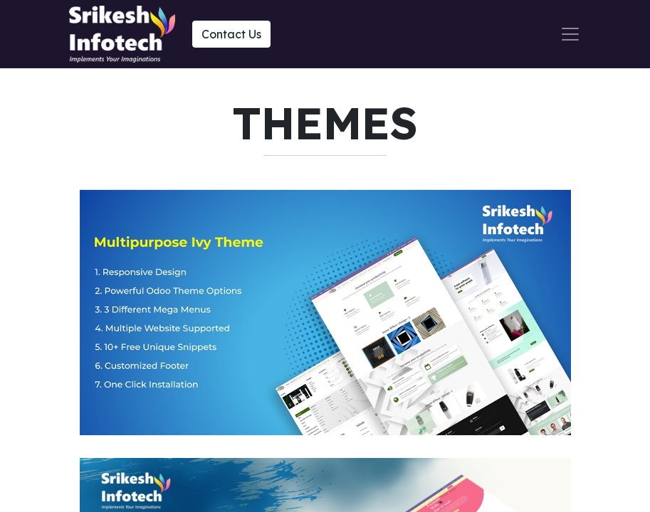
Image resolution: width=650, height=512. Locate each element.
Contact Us (231, 34)
